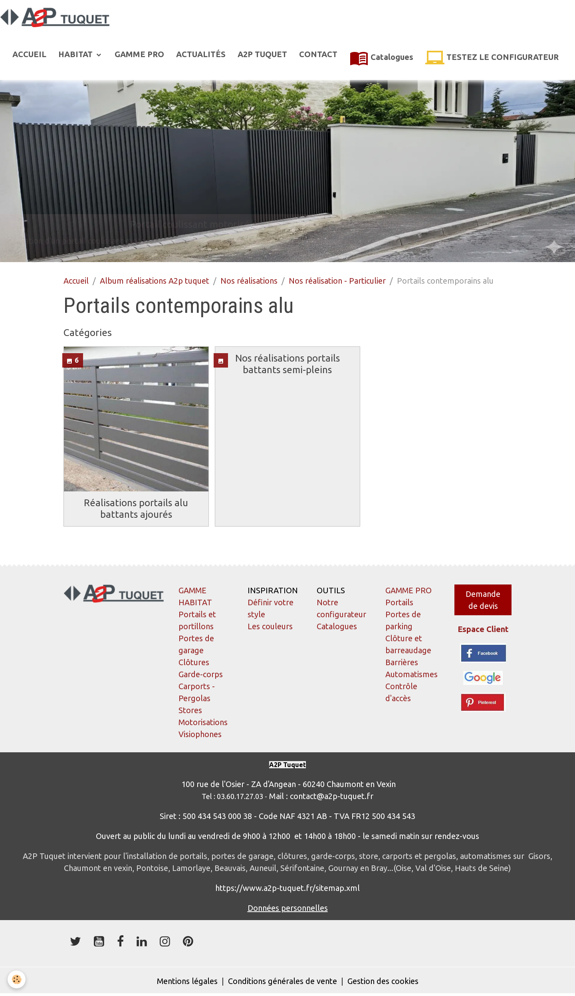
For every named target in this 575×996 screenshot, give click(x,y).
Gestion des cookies (382, 981)
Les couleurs (270, 627)
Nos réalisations (249, 281)
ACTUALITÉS (201, 54)
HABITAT (76, 54)
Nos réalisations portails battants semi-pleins (287, 364)
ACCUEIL (29, 54)
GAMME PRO (139, 54)
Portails (399, 603)
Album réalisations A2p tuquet (154, 281)
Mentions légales (187, 981)
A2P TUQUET (262, 54)
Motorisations (203, 723)
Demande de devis (483, 600)
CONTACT (318, 54)
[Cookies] (17, 979)
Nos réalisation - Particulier (337, 281)
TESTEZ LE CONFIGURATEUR (492, 58)
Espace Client (483, 629)
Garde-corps (200, 675)
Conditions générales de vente (282, 981)
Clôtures (193, 663)
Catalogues (381, 58)
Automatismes (411, 675)
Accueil (76, 281)
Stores (190, 711)
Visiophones (200, 735)
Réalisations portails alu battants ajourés (136, 509)
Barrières (401, 663)
